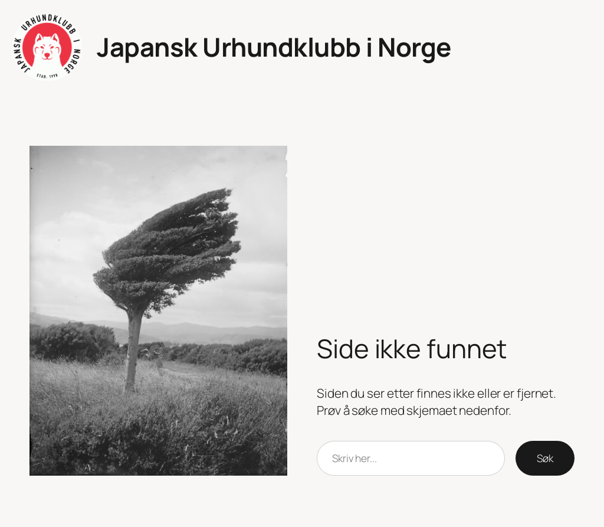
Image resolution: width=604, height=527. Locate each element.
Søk (545, 458)
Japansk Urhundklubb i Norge (274, 46)
